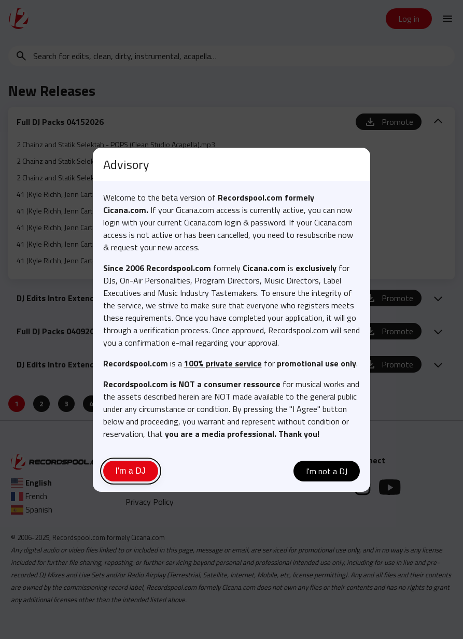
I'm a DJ (131, 470)
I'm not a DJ (326, 471)
